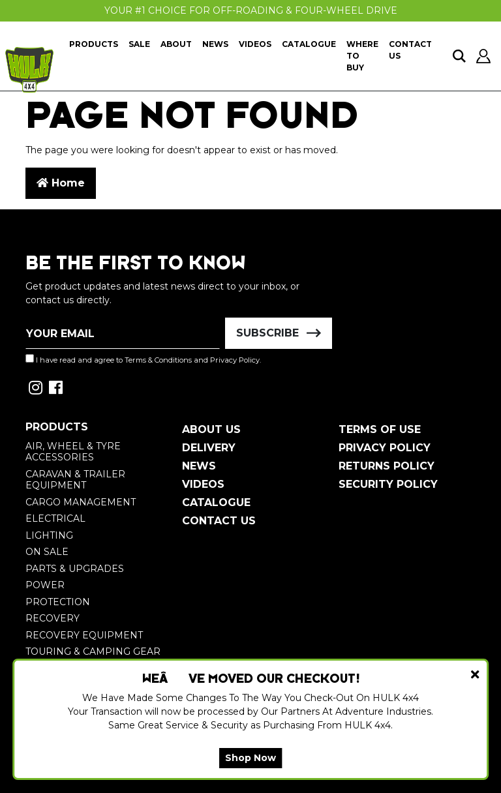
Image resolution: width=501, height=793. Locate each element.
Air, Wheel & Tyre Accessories (73, 452)
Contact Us (410, 50)
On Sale (46, 552)
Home (61, 183)
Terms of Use (380, 429)
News (215, 44)
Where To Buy (362, 55)
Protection (57, 602)
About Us (211, 429)
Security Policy (388, 484)
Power (45, 585)
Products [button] (93, 44)
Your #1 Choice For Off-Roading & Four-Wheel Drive (250, 10)
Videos (255, 44)
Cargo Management (80, 502)
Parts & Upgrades (74, 569)
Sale (139, 44)
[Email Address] (122, 333)
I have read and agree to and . (143, 359)
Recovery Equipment (84, 635)
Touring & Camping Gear (92, 651)
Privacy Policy (235, 360)
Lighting (49, 535)
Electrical (55, 518)
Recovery (52, 618)
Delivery (208, 447)
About (176, 44)
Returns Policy (386, 466)
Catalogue (309, 44)
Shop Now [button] (250, 758)
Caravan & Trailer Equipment (75, 480)
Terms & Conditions (158, 360)
